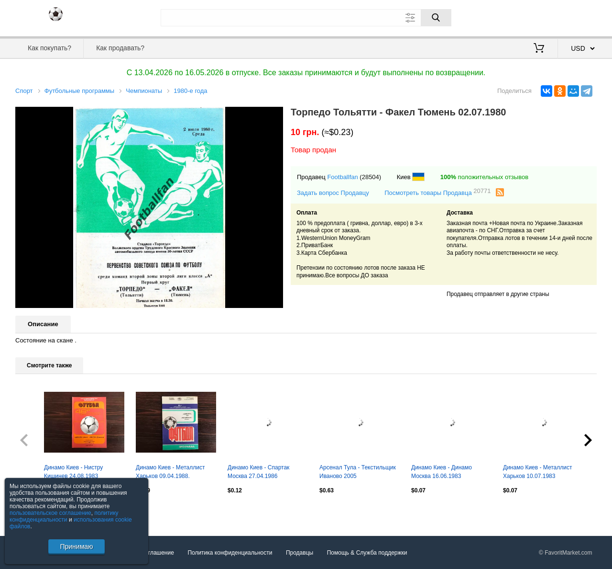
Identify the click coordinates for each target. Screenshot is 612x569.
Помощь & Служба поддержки (367, 552)
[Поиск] (436, 17)
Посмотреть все (36, 510)
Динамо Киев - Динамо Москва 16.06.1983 (441, 471)
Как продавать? (120, 48)
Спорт (24, 90)
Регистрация (577, 17)
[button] (274, 115)
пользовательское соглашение (50, 513)
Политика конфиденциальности (229, 552)
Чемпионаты (144, 90)
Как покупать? (49, 48)
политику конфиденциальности (64, 516)
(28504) (370, 177)
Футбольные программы (79, 90)
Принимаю (76, 546)
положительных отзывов (484, 177)
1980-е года (190, 90)
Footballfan (342, 177)
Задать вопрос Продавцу (333, 192)
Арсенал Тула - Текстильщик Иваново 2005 (357, 471)
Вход (540, 17)
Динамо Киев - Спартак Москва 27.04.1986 (258, 471)
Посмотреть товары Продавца (437, 192)
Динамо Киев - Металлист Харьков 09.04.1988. (170, 471)
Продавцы (299, 552)
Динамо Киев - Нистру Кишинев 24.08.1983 (73, 471)
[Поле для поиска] (306, 17)
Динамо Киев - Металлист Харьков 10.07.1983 (537, 471)
